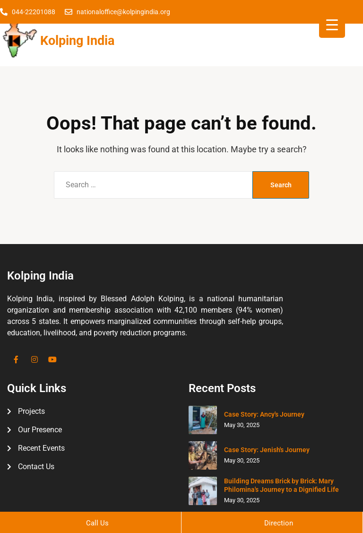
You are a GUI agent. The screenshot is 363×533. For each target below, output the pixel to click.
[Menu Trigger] (332, 25)
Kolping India (77, 40)
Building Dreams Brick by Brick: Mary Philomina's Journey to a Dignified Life (281, 485)
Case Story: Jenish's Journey (267, 450)
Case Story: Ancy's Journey (264, 414)
